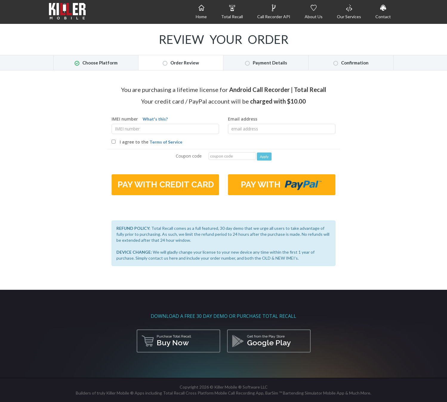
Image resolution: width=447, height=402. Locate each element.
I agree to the (147, 142)
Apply (264, 156)
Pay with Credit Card (166, 185)
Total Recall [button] (232, 11)
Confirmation (351, 63)
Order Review (181, 63)
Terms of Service (165, 141)
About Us (314, 11)
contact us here (163, 258)
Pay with (282, 185)
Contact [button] (383, 11)
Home (201, 11)
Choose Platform (96, 63)
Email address (242, 119)
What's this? (155, 118)
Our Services (349, 11)
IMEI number (140, 119)
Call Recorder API (273, 11)
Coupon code (189, 156)
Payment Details (266, 63)
